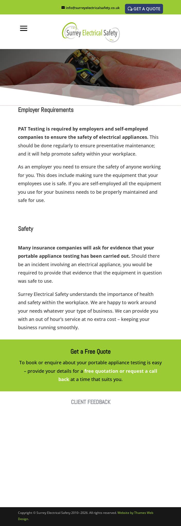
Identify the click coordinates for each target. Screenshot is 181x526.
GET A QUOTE (146, 9)
